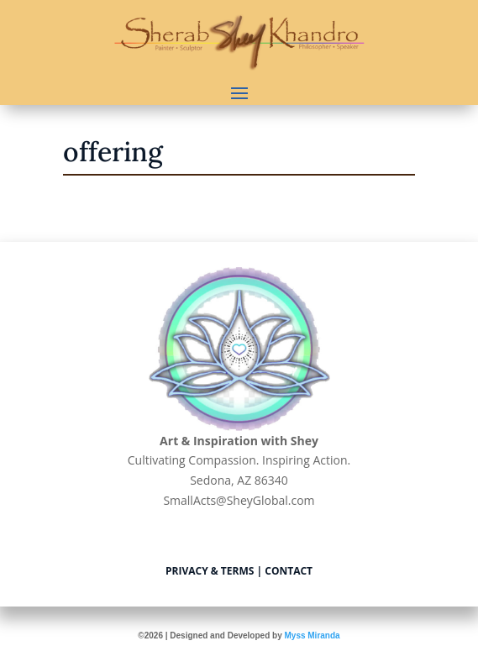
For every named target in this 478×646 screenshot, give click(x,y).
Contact (289, 571)
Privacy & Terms (209, 571)
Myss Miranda (311, 635)
